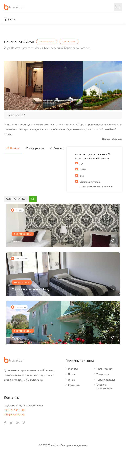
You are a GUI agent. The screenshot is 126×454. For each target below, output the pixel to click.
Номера (12, 148)
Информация (34, 148)
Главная (73, 368)
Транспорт (102, 374)
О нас (71, 379)
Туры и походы (105, 379)
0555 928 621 (16, 199)
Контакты (74, 385)
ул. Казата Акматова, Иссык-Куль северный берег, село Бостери (47, 47)
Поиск (72, 374)
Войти (9, 19)
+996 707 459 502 (14, 409)
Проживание (104, 368)
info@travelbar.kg (14, 414)
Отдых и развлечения (104, 386)
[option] (23, 85)
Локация (57, 148)
